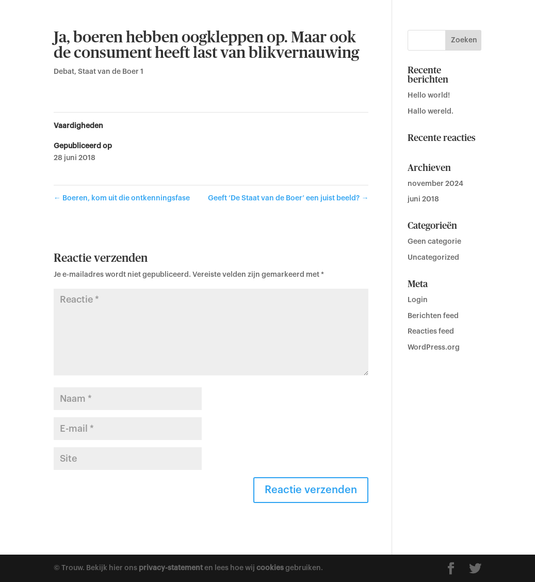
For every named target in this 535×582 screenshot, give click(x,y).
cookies (270, 568)
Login (418, 300)
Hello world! (429, 95)
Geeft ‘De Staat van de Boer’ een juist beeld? (288, 198)
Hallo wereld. (430, 111)
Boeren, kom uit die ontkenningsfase (122, 198)
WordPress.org (434, 347)
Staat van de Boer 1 (110, 71)
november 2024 (435, 183)
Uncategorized (433, 257)
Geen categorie (434, 241)
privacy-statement (171, 568)
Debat (64, 71)
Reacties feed (431, 331)
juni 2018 (423, 199)
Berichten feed (433, 316)
